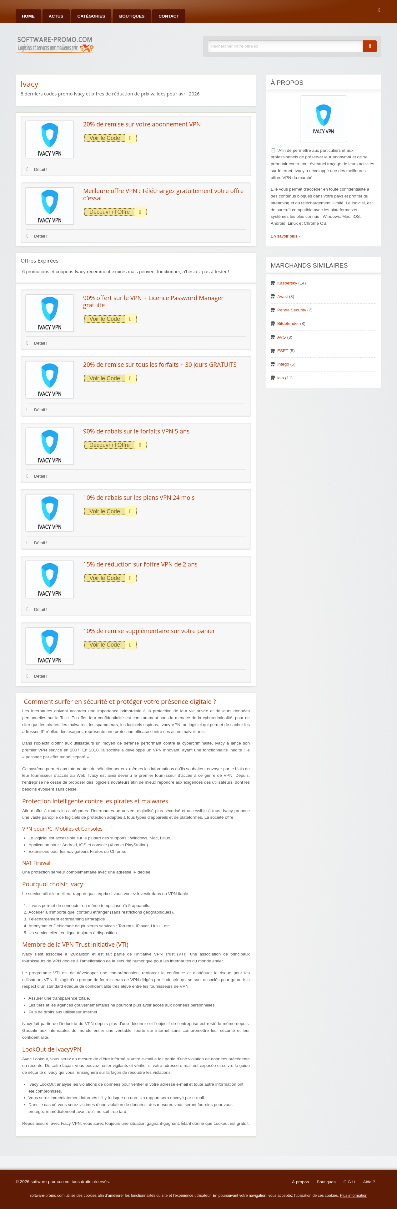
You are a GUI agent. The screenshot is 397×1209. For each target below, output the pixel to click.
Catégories (91, 16)
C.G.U (349, 1182)
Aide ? (369, 1182)
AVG (281, 337)
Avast (282, 296)
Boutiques (131, 16)
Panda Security (291, 310)
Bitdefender (288, 323)
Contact (168, 16)
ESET (282, 350)
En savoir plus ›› (286, 236)
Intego (283, 364)
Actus (56, 16)
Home (28, 16)
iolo (280, 378)
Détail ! (37, 169)
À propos (300, 1182)
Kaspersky (287, 283)
